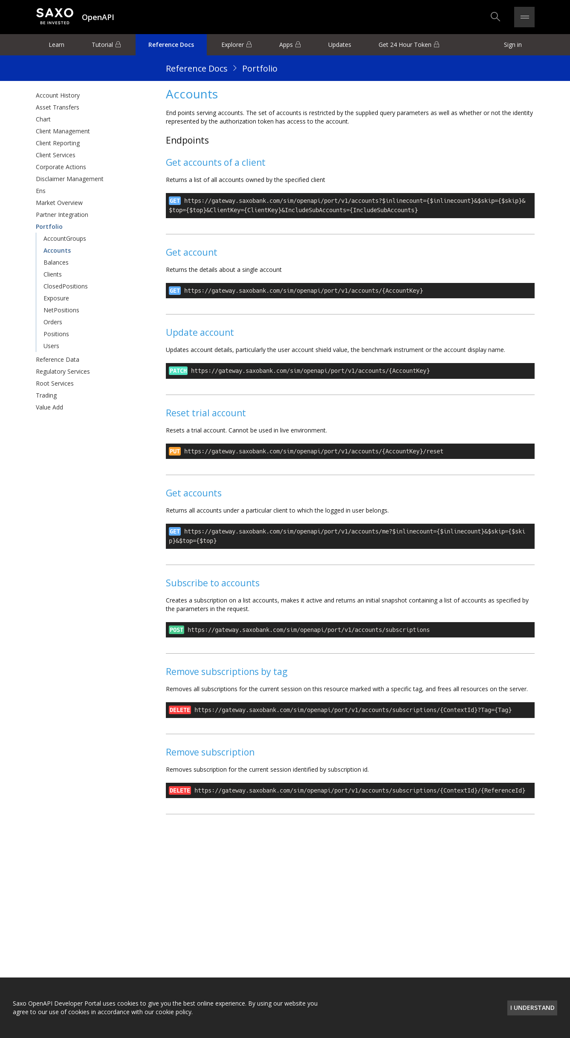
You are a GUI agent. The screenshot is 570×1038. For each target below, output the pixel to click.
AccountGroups (64, 238)
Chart (43, 119)
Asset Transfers (57, 107)
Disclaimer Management (70, 179)
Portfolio (260, 68)
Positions (56, 334)
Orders (52, 322)
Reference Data (57, 359)
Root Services (55, 383)
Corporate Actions (61, 167)
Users (51, 346)
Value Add (49, 407)
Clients (52, 274)
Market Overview (59, 203)
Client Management (63, 131)
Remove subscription (210, 752)
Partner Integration (62, 214)
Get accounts (194, 493)
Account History (58, 95)
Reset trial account (206, 413)
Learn (56, 44)
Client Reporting (58, 143)
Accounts (57, 250)
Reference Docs (171, 44)
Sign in (513, 44)
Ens (41, 191)
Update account (200, 332)
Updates (339, 44)
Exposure (56, 298)
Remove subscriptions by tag (226, 672)
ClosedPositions (65, 286)
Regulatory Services (63, 371)
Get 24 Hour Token (405, 44)
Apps (286, 44)
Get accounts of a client (216, 162)
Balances (56, 262)
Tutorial (102, 44)
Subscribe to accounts (213, 583)
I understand (532, 1007)
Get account (191, 252)
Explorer (232, 44)
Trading (46, 395)
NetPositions (61, 310)
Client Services (55, 155)
